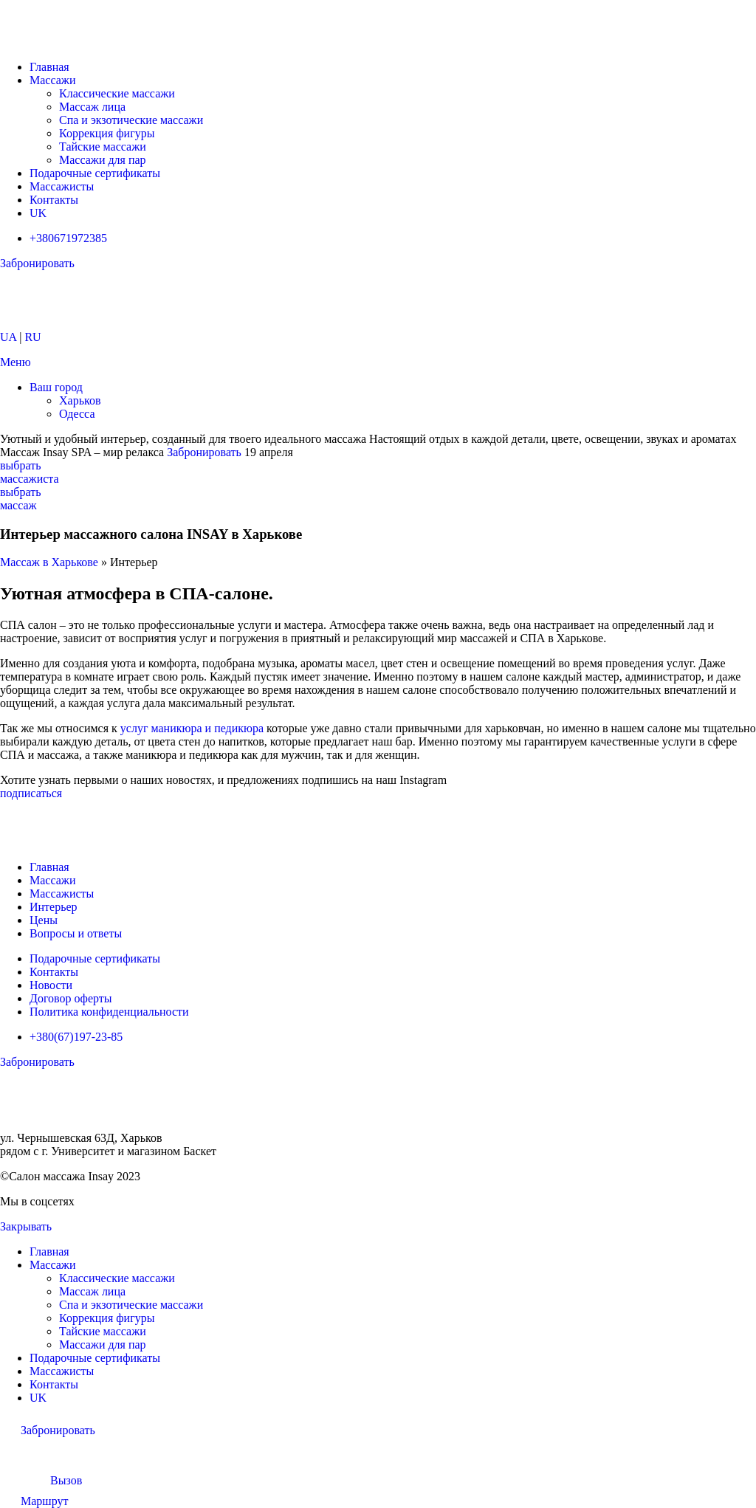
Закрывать (26, 1226)
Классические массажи (117, 93)
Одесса (76, 413)
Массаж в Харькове (49, 562)
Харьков (79, 400)
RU (32, 337)
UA (8, 337)
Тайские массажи (102, 146)
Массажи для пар (102, 160)
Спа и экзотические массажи (131, 120)
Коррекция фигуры (106, 133)
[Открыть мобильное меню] (15, 362)
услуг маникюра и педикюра (192, 728)
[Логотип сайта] (61, 41)
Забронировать (204, 452)
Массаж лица (92, 106)
